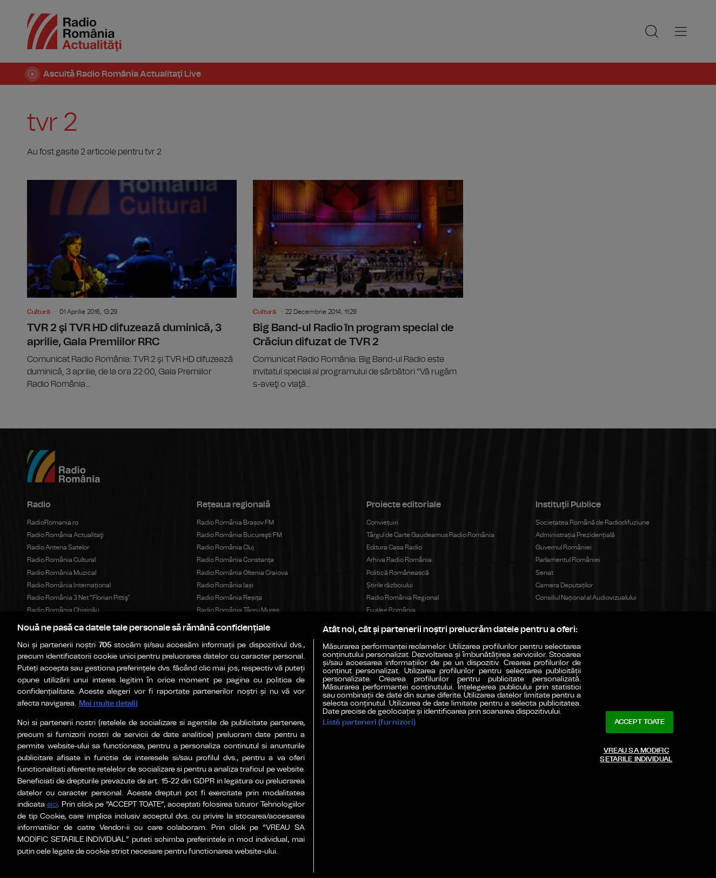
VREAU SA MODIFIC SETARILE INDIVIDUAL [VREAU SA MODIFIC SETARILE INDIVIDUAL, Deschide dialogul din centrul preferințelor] (636, 755)
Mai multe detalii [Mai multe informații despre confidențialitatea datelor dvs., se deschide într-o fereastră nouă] (108, 703)
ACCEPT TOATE (639, 722)
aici (52, 804)
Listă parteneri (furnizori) (369, 722)
